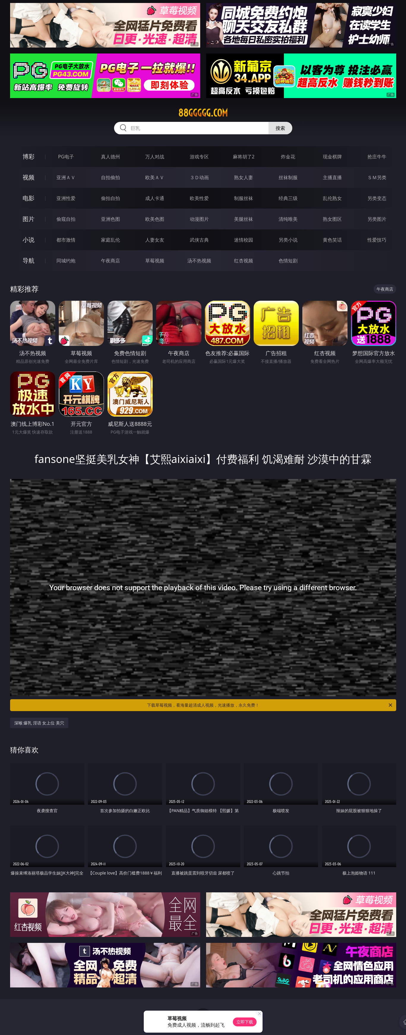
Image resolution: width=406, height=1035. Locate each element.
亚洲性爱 (65, 198)
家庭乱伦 (110, 240)
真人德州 (110, 156)
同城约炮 (65, 260)
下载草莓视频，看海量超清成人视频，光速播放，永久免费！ (270, 705)
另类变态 (376, 198)
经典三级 (288, 198)
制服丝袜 (243, 198)
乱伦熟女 (332, 198)
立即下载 (244, 1022)
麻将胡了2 (244, 156)
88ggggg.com (203, 113)
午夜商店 (110, 260)
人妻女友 (154, 240)
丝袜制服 (288, 177)
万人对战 (154, 156)
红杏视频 (243, 260)
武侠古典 (199, 240)
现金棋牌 (332, 156)
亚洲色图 (110, 219)
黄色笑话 (332, 240)
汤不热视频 (199, 260)
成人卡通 (154, 198)
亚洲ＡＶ (65, 177)
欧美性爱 (199, 198)
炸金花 (288, 156)
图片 (28, 219)
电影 (28, 198)
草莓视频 (154, 260)
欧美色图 (154, 219)
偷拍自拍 (110, 198)
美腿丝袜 (243, 219)
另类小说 (288, 240)
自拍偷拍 (110, 177)
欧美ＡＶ (154, 177)
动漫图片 (199, 219)
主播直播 (332, 177)
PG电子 (66, 156)
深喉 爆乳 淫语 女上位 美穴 (39, 723)
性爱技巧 (376, 240)
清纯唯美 (288, 219)
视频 (28, 177)
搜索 (280, 128)
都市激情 (65, 240)
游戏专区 (199, 156)
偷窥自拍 (65, 219)
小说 (28, 240)
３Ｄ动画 (199, 177)
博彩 (28, 156)
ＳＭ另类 (376, 177)
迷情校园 (243, 240)
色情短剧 (288, 260)
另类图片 (376, 219)
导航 (28, 260)
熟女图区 (332, 219)
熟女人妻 (243, 177)
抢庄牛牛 (376, 156)
